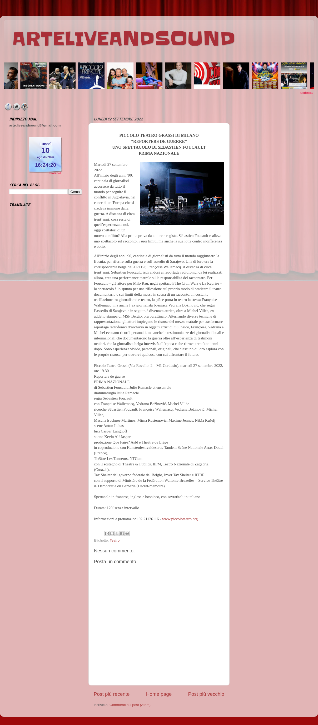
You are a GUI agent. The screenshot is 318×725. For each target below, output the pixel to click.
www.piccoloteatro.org (180, 519)
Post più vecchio (206, 694)
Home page (159, 694)
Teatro (115, 540)
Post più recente (112, 694)
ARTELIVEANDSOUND (123, 39)
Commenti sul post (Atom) (130, 705)
